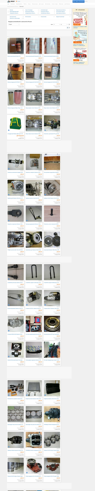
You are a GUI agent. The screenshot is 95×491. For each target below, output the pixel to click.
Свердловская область (30, 13)
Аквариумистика (72, 471)
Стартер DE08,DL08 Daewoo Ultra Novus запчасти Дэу (47, 242)
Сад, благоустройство (33, 472)
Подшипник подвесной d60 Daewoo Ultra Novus (15, 405)
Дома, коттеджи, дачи (13, 471)
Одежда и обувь (32, 478)
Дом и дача (41, 3)
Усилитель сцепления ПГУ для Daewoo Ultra (64, 102)
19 (48, 452)
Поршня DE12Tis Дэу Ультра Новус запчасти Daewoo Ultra (31, 350)
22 (56, 452)
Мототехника (28, 16)
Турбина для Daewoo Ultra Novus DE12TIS (64, 139)
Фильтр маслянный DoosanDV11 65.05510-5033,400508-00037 (31, 54)
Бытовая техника (52, 460)
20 (51, 452)
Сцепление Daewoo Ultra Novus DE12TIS (64, 187)
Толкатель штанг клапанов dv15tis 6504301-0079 (15, 187)
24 (61, 452)
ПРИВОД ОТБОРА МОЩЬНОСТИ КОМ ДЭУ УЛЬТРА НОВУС (31, 326)
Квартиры (10, 468)
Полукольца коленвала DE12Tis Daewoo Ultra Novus (15, 381)
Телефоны (51, 477)
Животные (61, 3)
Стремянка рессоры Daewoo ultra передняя (15, 218)
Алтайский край (44, 10)
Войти (86, 1)
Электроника (47, 3)
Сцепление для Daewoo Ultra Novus (47, 187)
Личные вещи (35, 3)
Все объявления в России (13, 6)
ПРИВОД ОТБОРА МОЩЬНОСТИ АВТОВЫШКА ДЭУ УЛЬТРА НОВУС (64, 326)
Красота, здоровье (32, 465)
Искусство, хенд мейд (33, 464)
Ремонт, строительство (33, 471)
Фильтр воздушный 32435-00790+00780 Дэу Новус (15, 78)
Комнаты (10, 469)
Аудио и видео (51, 471)
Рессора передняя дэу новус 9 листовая (64, 266)
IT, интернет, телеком (33, 460)
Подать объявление (74, 486)
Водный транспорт (60, 16)
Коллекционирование (73, 464)
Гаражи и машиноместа (13, 473)
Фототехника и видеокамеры (54, 478)
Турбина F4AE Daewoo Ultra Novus (31, 163)
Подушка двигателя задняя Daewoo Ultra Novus (47, 429)
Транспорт (12, 3)
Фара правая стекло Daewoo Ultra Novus (64, 78)
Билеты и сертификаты (73, 460)
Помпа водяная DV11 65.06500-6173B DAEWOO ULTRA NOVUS (47, 350)
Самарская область (14, 13)
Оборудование (71, 478)
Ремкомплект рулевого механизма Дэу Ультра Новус (15, 302)
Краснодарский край (14, 11)
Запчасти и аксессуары (15, 18)
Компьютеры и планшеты (53, 473)
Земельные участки (12, 472)
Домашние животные (73, 472)
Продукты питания (52, 464)
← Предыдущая (12, 452)
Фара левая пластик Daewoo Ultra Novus (47, 102)
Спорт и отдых (55, 3)
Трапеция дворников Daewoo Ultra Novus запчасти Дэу (64, 163)
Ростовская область (60, 11)
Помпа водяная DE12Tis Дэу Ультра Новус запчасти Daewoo (64, 350)
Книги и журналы (72, 462)
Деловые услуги (32, 462)
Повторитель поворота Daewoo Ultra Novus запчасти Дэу (64, 429)
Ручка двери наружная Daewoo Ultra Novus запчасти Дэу (47, 266)
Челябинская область (45, 13)
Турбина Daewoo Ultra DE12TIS (14, 163)
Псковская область (45, 11)
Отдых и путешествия (73, 466)
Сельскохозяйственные (73, 473)
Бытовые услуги (32, 461)
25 (64, 452)
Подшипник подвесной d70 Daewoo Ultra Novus (64, 381)
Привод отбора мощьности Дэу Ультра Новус (47, 326)
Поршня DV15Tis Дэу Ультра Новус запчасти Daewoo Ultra (15, 350)
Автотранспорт (13, 16)
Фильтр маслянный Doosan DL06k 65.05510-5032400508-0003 (47, 54)
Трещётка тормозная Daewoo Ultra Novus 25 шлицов (47, 163)
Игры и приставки (52, 472)
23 (59, 452)
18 (46, 452)
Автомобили (11, 460)
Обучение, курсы (32, 467)
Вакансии (10, 479)
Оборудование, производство (34, 466)
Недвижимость (19, 3)
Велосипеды (71, 461)
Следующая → (20, 452)
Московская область (29, 11)
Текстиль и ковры (52, 467)
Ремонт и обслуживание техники (35, 470)
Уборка (30, 475)
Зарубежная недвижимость (14, 476)
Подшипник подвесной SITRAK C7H (47, 381)
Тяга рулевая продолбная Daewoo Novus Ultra (47, 139)
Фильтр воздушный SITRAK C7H (63, 54)
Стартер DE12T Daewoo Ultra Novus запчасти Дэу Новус (31, 242)
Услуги (29, 3)
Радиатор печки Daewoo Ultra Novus (31, 302)
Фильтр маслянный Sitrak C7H (14, 54)
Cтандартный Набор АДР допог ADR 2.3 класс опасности (31, 102)
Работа (25, 3)
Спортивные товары (72, 467)
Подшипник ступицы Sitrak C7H (30, 381)
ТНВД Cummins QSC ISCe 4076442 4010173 (31, 187)
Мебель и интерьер (52, 461)
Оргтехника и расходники (53, 474)
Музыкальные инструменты (74, 465)
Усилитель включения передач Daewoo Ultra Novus (15, 139)
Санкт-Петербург (29, 10)
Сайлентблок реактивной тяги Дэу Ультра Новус (31, 266)
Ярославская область (61, 13)
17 (43, 452)
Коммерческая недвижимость (14, 474)
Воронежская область (61, 10)
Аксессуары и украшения (33, 481)
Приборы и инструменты (53, 476)
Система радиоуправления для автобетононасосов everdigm (64, 242)
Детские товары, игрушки (33, 479)
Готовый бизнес (72, 476)
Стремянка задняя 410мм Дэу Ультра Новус (31, 218)
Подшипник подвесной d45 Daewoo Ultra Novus (47, 405)
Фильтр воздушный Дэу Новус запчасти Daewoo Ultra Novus (47, 78)
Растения (50, 466)
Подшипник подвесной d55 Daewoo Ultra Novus (31, 405)
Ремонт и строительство (53, 465)
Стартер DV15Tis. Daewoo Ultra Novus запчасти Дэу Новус (15, 242)
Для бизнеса (67, 3)
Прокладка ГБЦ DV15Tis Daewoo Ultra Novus (64, 302)
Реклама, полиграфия (33, 469)
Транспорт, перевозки (33, 474)
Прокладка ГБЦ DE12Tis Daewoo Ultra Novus (15, 326)
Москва (11, 10)
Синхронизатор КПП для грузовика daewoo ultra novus (15, 266)
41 (69, 452)
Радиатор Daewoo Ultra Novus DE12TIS (47, 302)
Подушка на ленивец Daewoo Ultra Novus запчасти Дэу (15, 429)
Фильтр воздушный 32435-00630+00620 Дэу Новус (31, 78)
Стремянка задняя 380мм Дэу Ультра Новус (47, 218)
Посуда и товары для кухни (54, 462)
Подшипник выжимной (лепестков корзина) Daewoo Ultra (64, 405)
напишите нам (65, 489)
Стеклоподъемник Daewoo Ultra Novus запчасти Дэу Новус (64, 218)
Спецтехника (43, 16)
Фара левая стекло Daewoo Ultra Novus (15, 102)
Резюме (10, 480)
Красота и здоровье (32, 482)
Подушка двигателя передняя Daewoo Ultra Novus (31, 429)
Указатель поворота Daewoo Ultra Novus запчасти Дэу (31, 139)
